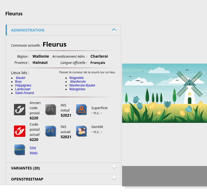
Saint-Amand (24, 93)
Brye (18, 82)
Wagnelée (76, 78)
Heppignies (23, 85)
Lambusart (22, 89)
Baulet (20, 78)
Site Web (33, 150)
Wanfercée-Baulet (82, 85)
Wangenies (77, 89)
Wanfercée (78, 82)
